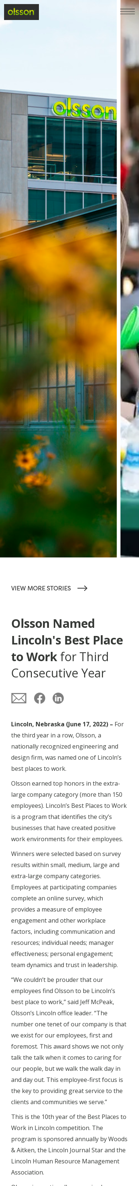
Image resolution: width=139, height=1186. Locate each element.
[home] (21, 11)
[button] (129, 9)
